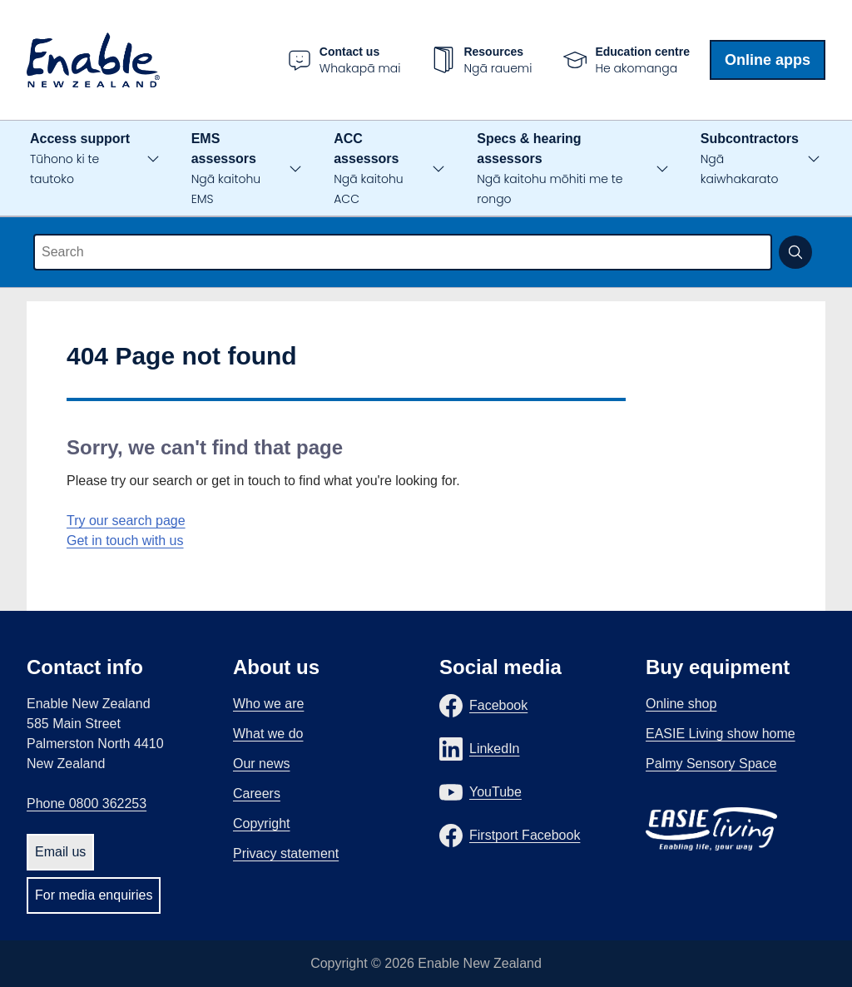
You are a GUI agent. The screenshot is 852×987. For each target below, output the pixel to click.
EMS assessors (225, 169)
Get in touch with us (125, 540)
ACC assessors (368, 169)
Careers (256, 793)
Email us (60, 852)
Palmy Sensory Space (711, 763)
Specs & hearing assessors (549, 169)
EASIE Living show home (720, 734)
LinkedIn (494, 748)
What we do (268, 734)
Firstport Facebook (524, 835)
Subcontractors (750, 159)
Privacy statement (286, 853)
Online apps (767, 60)
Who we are (268, 704)
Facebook (498, 705)
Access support (80, 159)
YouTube (495, 792)
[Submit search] (795, 252)
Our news (261, 763)
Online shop (681, 704)
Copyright (261, 823)
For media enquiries (93, 895)
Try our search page (126, 520)
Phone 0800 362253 (86, 803)
